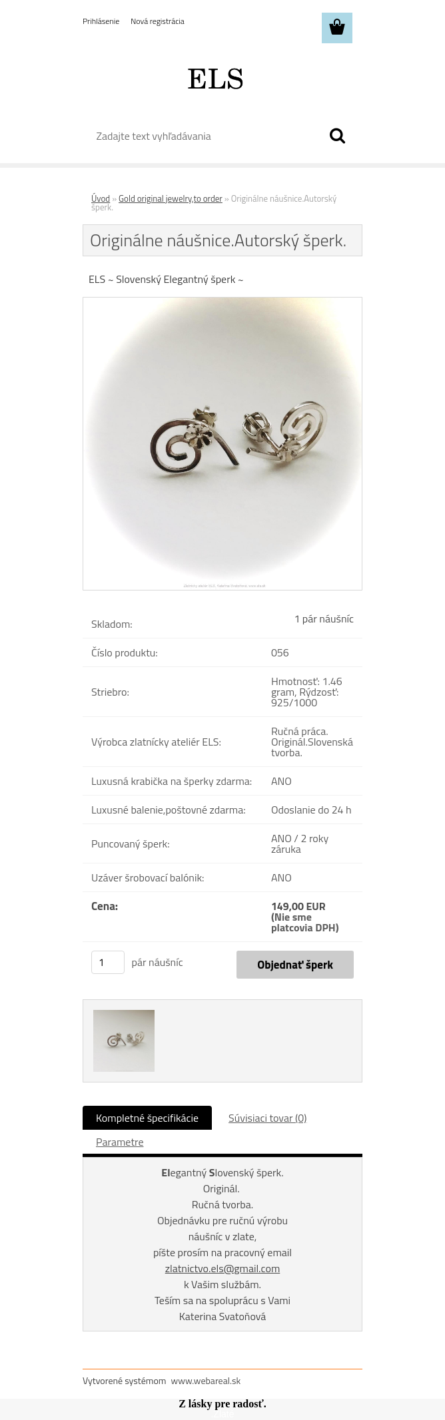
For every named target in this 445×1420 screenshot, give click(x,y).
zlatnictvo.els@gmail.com (222, 1268)
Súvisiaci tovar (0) (267, 1118)
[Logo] (214, 77)
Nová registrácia (158, 21)
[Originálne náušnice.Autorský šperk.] (222, 303)
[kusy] (108, 962)
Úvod (100, 198)
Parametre (119, 1142)
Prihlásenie (101, 21)
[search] (337, 135)
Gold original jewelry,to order (170, 198)
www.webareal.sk (206, 1380)
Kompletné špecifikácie (147, 1118)
